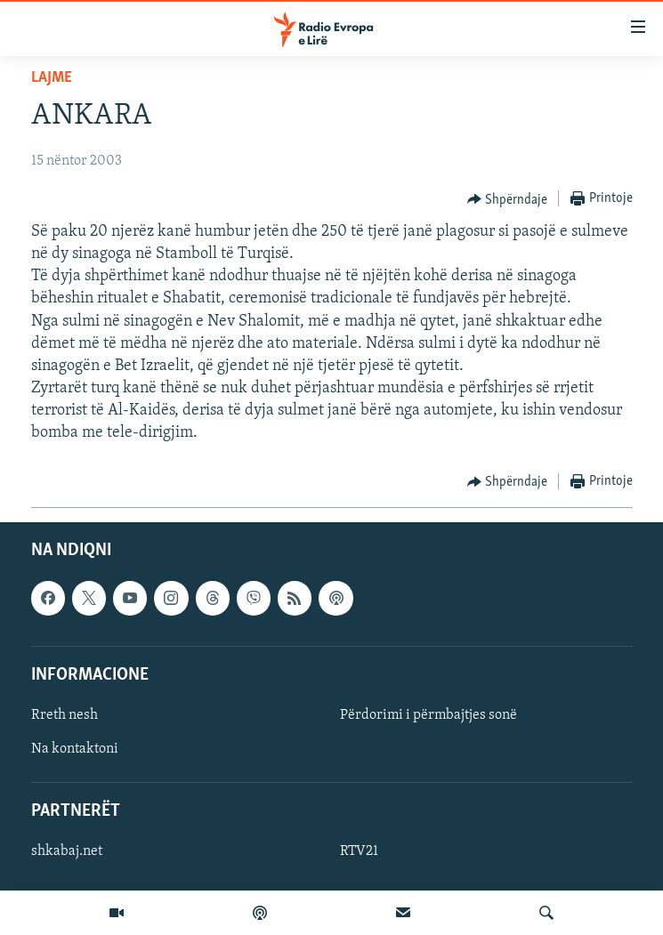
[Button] (507, 199)
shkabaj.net (66, 851)
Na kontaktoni (74, 749)
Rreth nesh (64, 715)
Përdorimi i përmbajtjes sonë (428, 715)
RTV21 (359, 851)
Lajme (51, 77)
